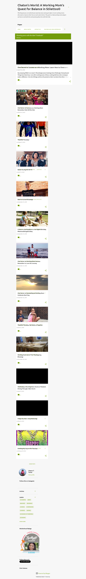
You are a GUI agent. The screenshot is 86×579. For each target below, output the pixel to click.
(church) (22, 507)
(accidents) (23, 499)
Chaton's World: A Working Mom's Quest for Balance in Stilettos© (41, 7)
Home (19, 29)
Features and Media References (52, 29)
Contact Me (38, 29)
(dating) (29, 510)
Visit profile (31, 475)
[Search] (70, 5)
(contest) (22, 510)
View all (18, 37)
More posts (32, 464)
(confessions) (29, 507)
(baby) (29, 499)
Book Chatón (27, 29)
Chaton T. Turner (31, 471)
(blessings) (29, 503)
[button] (70, 81)
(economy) (22, 517)
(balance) (22, 503)
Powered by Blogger (43, 573)
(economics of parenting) (26, 514)
